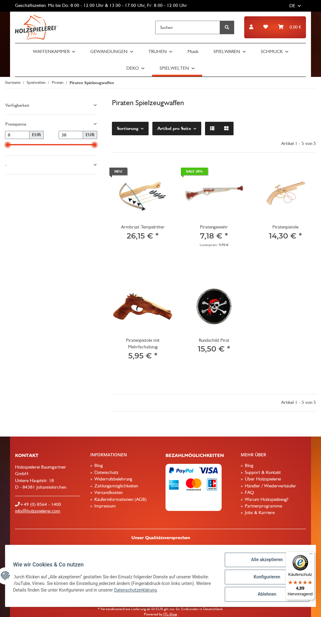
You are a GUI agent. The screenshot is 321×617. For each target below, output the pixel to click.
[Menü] (311, 555)
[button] (251, 27)
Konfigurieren (264, 578)
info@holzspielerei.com (37, 511)
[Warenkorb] (289, 27)
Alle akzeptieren (264, 562)
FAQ (249, 492)
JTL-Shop (170, 614)
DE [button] (292, 5)
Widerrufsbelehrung (112, 479)
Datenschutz (105, 472)
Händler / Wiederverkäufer (270, 486)
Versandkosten (108, 492)
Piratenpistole (285, 227)
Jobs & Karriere (259, 512)
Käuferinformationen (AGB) (120, 499)
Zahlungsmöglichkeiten (115, 486)
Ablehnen (264, 594)
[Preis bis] (71, 135)
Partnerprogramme (263, 506)
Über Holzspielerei (262, 479)
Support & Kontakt (262, 472)
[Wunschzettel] (265, 27)
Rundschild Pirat (214, 340)
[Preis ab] (17, 135)
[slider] (7, 145)
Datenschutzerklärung (168, 591)
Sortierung (127, 128)
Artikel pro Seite (174, 128)
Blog (98, 465)
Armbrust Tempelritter (143, 227)
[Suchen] (187, 27)
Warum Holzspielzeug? (266, 499)
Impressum (104, 506)
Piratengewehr (214, 227)
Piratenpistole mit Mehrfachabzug (143, 343)
